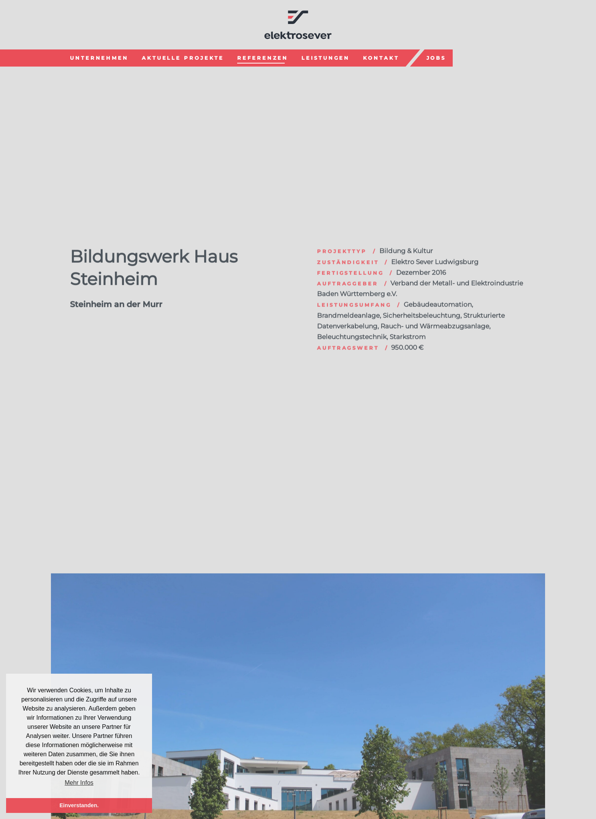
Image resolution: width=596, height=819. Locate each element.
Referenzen (262, 57)
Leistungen (325, 57)
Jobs (436, 57)
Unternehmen (99, 57)
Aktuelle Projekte (183, 57)
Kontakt (381, 57)
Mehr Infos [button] (79, 782)
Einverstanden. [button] (78, 805)
